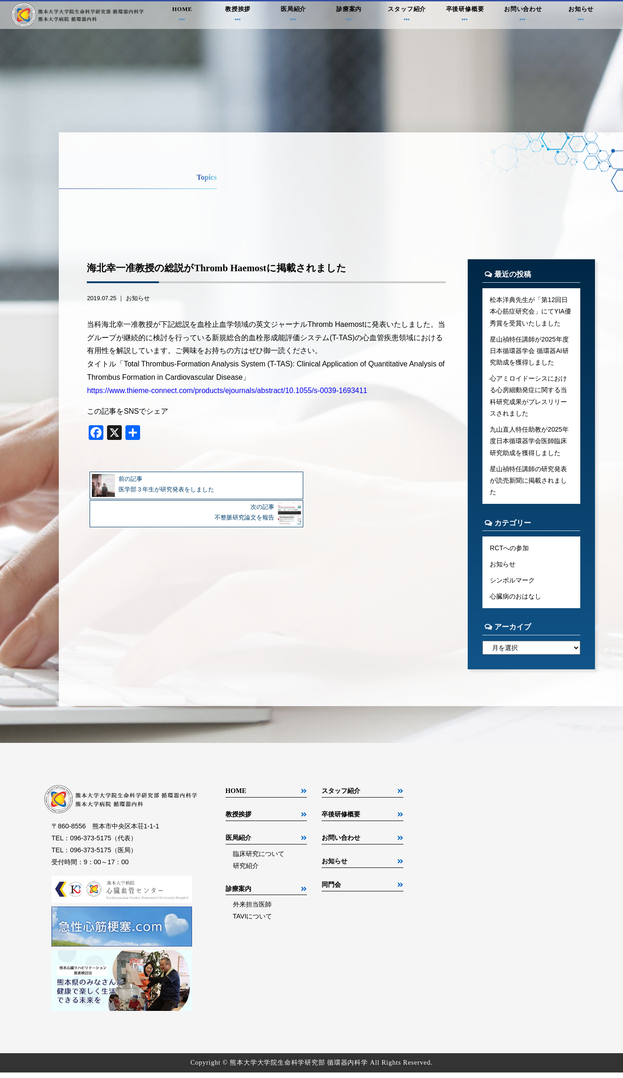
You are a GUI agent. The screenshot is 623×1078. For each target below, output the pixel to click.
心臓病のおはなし (515, 601)
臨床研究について (258, 859)
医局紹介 (293, 15)
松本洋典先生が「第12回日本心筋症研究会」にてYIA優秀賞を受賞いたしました (530, 311)
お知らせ (581, 15)
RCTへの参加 (509, 552)
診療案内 (349, 15)
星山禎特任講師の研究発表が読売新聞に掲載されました (528, 484)
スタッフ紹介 (407, 15)
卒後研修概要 (465, 15)
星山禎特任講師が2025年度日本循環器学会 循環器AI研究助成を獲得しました (529, 351)
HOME (182, 15)
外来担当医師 (252, 909)
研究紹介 (246, 871)
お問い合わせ (523, 15)
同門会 (331, 890)
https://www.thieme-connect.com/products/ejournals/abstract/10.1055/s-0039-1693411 (227, 390)
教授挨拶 (238, 15)
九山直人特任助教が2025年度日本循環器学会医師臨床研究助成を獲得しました (529, 444)
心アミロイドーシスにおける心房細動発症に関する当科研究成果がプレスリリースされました (528, 398)
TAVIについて (252, 921)
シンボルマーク (512, 585)
